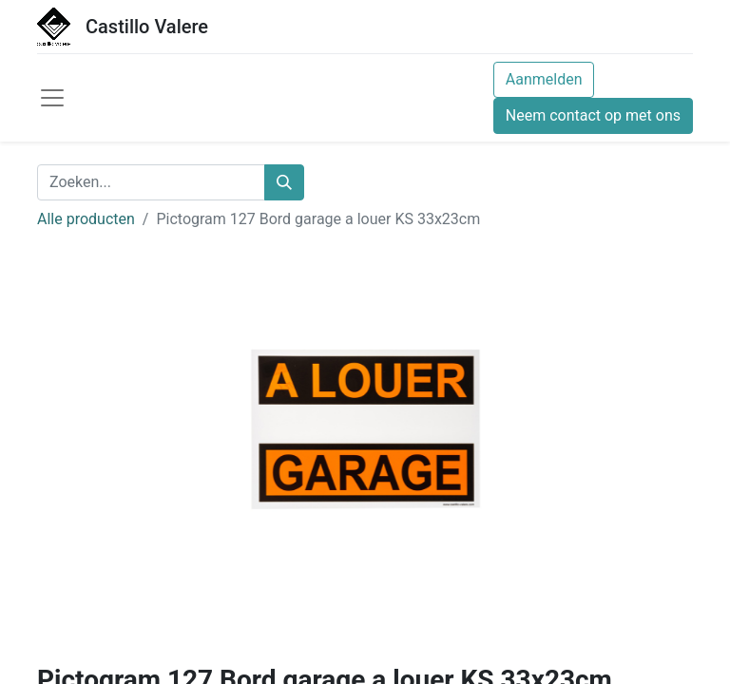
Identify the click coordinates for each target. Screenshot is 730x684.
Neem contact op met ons (593, 115)
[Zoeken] (284, 182)
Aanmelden (544, 79)
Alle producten (86, 219)
